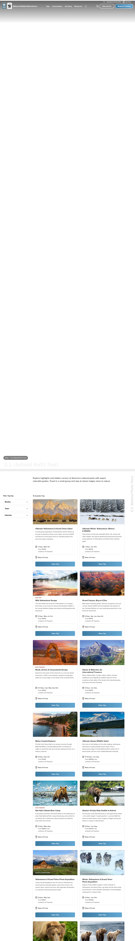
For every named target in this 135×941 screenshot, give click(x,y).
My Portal (127, 2)
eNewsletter (107, 6)
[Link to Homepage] (19, 6)
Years (7, 508)
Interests (8, 515)
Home (7, 457)
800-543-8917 (114, 2)
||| (86, 6)
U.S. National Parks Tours (18, 457)
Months (8, 501)
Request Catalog (124, 6)
